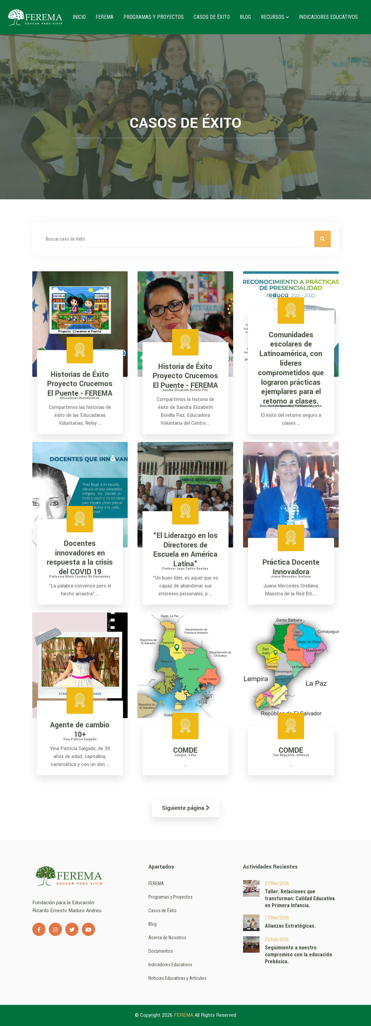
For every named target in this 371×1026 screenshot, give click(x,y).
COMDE (185, 750)
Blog (245, 17)
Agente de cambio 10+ (79, 730)
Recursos (275, 17)
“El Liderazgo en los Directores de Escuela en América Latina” (185, 549)
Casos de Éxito (212, 17)
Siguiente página (185, 808)
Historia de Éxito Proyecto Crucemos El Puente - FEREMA (185, 376)
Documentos (160, 951)
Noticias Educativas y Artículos (177, 978)
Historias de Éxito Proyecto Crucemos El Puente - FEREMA (79, 384)
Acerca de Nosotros (167, 937)
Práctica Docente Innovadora (291, 567)
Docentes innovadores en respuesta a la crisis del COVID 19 (80, 557)
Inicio (79, 17)
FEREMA (104, 17)
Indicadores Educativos (328, 17)
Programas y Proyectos (153, 17)
